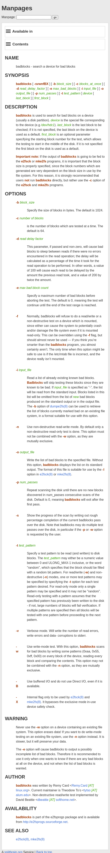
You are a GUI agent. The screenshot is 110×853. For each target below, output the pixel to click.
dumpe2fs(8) (59, 406)
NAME (12, 57)
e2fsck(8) (46, 474)
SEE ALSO (16, 830)
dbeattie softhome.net (55, 799)
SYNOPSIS (17, 75)
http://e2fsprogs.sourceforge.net (45, 822)
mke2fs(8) (64, 474)
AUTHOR (15, 776)
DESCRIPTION (21, 106)
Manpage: (9, 17)
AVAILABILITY (21, 808)
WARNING (16, 718)
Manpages (17, 8)
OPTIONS (15, 193)
